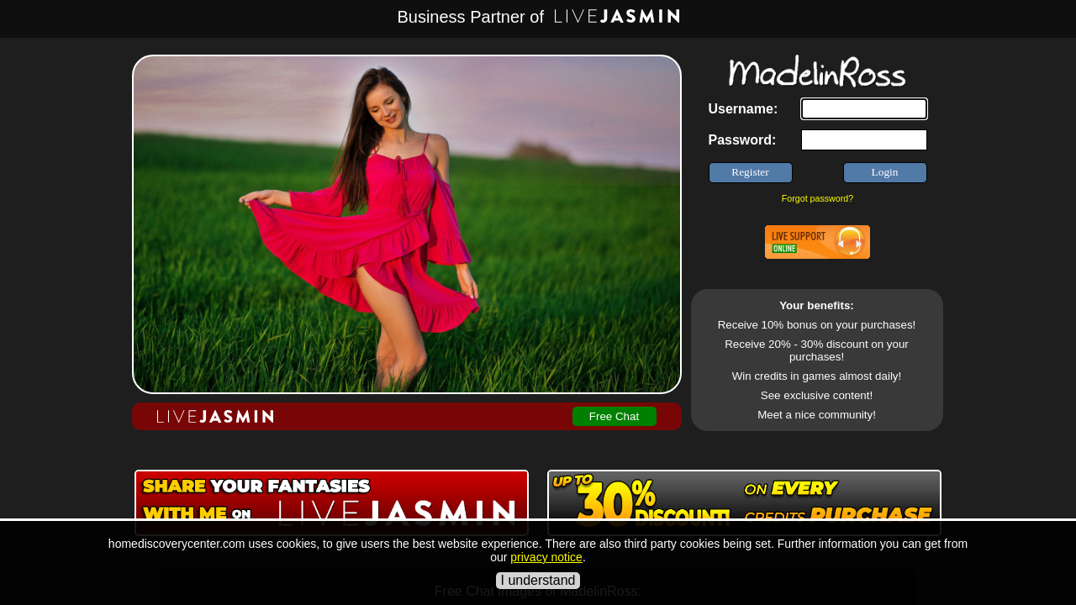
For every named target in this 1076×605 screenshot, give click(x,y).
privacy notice (546, 557)
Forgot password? (817, 198)
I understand (538, 580)
